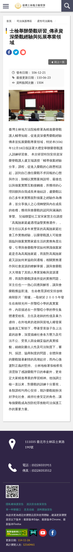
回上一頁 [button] (59, 62)
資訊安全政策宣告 (36, 504)
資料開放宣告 (44, 509)
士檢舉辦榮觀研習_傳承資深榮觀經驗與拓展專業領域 (36, 36)
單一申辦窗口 (13, 509)
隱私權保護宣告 (15, 504)
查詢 (67, 6)
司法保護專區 (24, 21)
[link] (9, 52)
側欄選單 (6, 6)
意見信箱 (29, 509)
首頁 (8, 21)
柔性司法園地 (44, 21)
